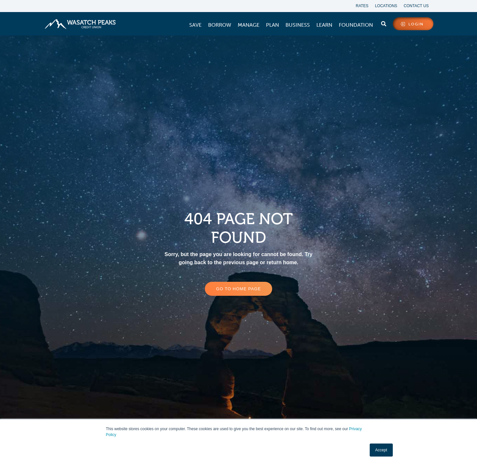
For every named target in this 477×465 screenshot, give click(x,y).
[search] (383, 22)
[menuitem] (195, 25)
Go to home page (238, 288)
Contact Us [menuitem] (416, 6)
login (416, 24)
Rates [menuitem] (362, 6)
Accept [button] (381, 450)
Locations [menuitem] (386, 6)
